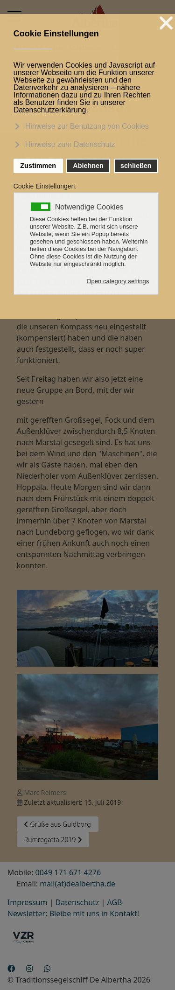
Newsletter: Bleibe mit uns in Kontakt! (73, 913)
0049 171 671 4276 (68, 872)
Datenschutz (77, 902)
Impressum (27, 902)
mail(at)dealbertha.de (77, 883)
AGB (114, 902)
